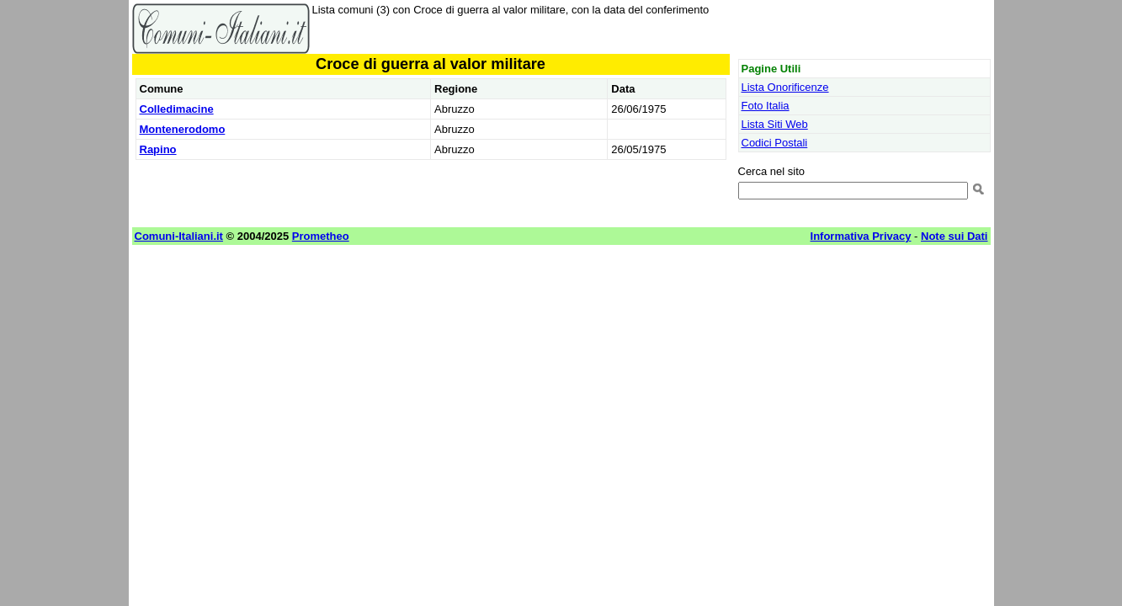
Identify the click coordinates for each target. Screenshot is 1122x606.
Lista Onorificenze (785, 87)
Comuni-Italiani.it (179, 236)
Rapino (158, 149)
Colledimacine (177, 109)
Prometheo (320, 236)
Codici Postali (775, 142)
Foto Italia (766, 105)
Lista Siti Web (775, 124)
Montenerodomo (183, 129)
